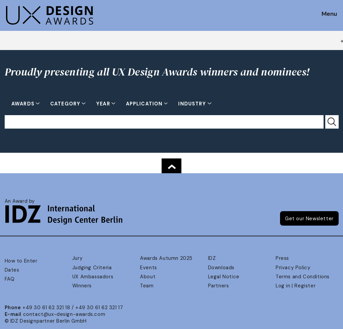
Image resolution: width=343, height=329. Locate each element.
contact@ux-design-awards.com (64, 314)
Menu (329, 14)
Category (66, 104)
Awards (23, 104)
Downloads (221, 267)
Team (146, 285)
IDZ (212, 258)
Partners (218, 285)
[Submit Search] (332, 122)
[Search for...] (164, 122)
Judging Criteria (92, 267)
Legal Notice (223, 276)
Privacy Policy (293, 267)
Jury (77, 258)
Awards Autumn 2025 (166, 258)
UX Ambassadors (92, 276)
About (147, 276)
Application (145, 104)
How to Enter (21, 260)
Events (148, 267)
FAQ (10, 279)
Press (282, 258)
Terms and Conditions (303, 276)
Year (104, 104)
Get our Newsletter (309, 218)
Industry (192, 104)
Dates (12, 270)
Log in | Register (296, 285)
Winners (82, 285)
